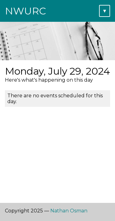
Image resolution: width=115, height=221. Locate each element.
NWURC (25, 11)
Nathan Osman (68, 211)
